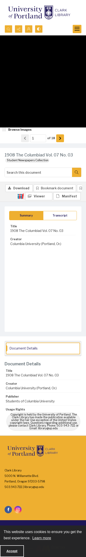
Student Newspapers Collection (27, 160)
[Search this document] (38, 172)
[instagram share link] (18, 509)
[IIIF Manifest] (67, 196)
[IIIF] (20, 196)
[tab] (26, 215)
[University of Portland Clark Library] (39, 12)
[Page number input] (38, 138)
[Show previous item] (25, 138)
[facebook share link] (8, 509)
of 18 (51, 138)
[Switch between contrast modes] (38, 29)
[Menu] (77, 29)
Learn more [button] (41, 538)
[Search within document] (76, 172)
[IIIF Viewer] (39, 196)
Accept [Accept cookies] (11, 551)
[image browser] (17, 129)
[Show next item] (60, 138)
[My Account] (28, 29)
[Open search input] (8, 29)
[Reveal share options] (18, 29)
